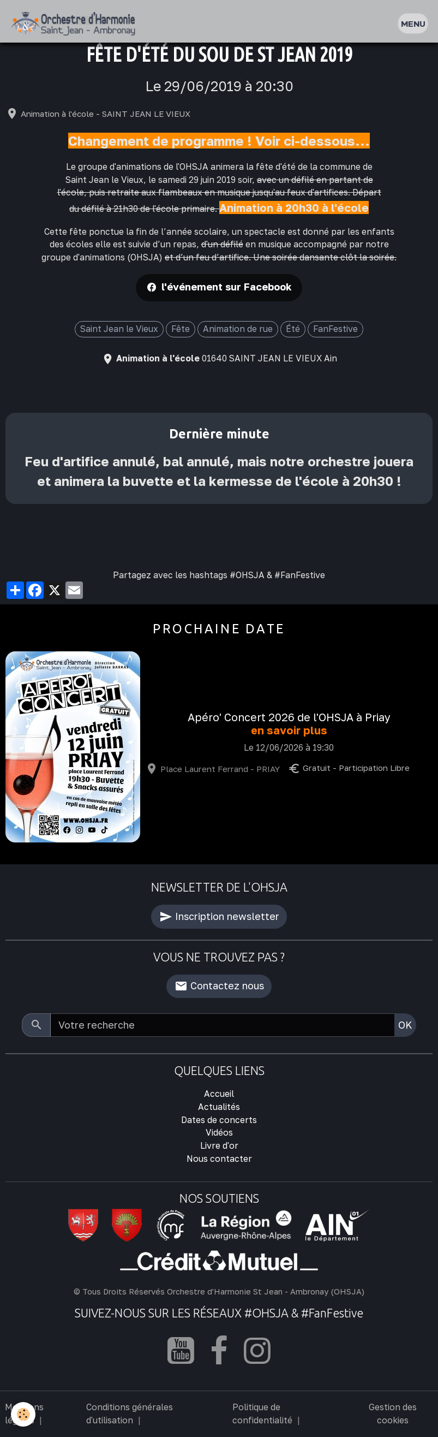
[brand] (75, 23)
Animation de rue (238, 329)
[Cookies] (23, 1414)
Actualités (219, 1107)
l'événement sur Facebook (226, 287)
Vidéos (219, 1132)
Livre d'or (219, 1145)
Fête (180, 329)
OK (405, 1025)
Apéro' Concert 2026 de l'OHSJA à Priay (289, 717)
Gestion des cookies (393, 1413)
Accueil (219, 1093)
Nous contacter (219, 1158)
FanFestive (335, 329)
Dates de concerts (219, 1120)
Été (293, 329)
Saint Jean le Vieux (119, 329)
